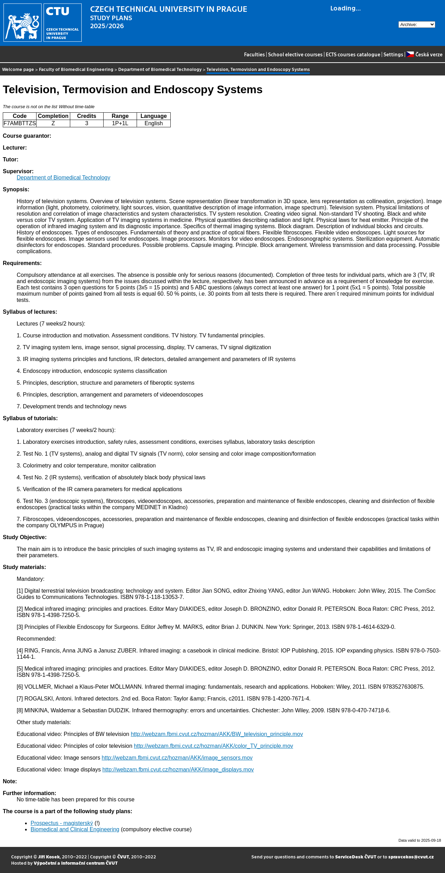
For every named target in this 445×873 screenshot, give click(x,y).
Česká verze (424, 54)
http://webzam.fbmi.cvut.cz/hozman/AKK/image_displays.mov (178, 769)
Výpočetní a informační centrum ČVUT (76, 862)
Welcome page (18, 69)
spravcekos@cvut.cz (411, 856)
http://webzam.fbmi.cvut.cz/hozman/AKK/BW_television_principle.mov (217, 734)
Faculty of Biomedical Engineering (76, 69)
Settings (393, 54)
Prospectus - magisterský (62, 823)
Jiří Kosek (49, 856)
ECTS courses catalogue (353, 54)
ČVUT (123, 856)
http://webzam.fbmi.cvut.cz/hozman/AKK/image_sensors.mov (177, 758)
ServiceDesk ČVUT (355, 856)
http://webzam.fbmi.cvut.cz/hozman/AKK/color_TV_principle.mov (213, 746)
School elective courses (295, 54)
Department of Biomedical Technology (160, 69)
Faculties (254, 54)
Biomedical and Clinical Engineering (75, 829)
